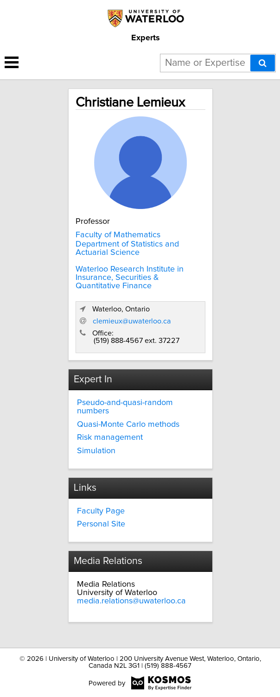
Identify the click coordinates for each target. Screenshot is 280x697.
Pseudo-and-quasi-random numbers (125, 407)
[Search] (262, 63)
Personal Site (101, 524)
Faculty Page (101, 511)
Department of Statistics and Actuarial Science (127, 248)
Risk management (110, 437)
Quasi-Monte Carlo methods (128, 424)
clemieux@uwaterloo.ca (132, 321)
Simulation (96, 451)
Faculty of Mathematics (118, 235)
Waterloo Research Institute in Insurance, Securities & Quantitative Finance (130, 277)
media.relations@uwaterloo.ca (131, 601)
